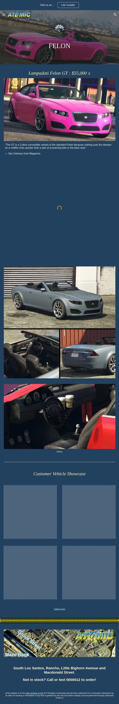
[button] (4, 14)
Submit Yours (59, 609)
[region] (59, 5)
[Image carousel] (59, 418)
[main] (59, 45)
